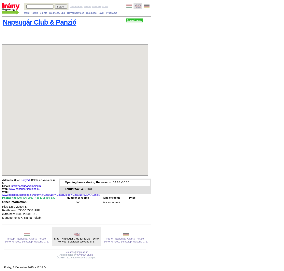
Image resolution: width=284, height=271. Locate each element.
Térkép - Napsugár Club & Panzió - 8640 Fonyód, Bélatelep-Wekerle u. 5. (27, 240)
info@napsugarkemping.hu (26, 185)
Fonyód (25, 180)
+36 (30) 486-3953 (23, 197)
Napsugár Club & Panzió (39, 22)
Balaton (87, 6)
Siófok (105, 6)
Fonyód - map (134, 20)
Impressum (82, 252)
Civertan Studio (85, 254)
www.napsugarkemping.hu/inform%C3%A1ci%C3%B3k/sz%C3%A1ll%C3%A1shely (51, 194)
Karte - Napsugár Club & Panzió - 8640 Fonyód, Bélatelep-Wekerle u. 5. (126, 240)
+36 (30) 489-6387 (46, 197)
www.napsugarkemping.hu (24, 188)
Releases (70, 252)
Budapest (96, 6)
